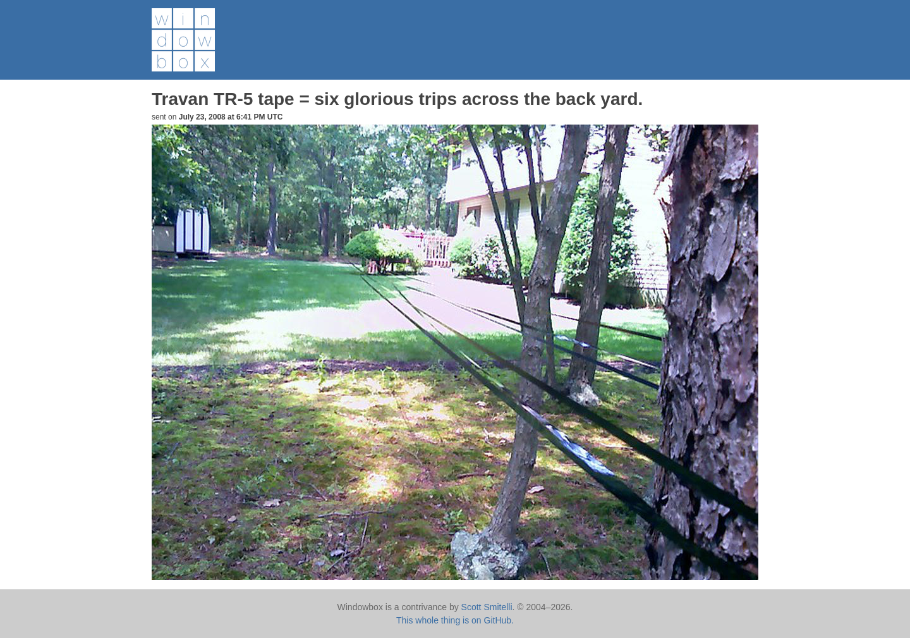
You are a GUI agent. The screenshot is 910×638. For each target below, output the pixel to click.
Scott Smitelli (487, 607)
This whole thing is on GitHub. (455, 620)
